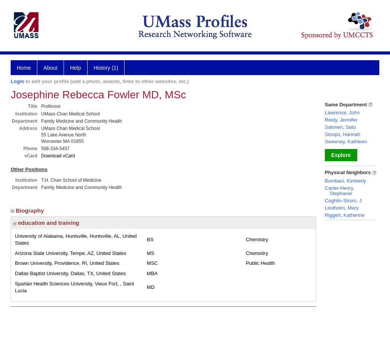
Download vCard (58, 156)
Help (75, 68)
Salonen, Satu (340, 127)
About (50, 68)
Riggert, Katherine (345, 215)
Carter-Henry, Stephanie (340, 190)
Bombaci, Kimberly (345, 181)
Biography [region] (28, 210)
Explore (341, 155)
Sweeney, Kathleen (346, 141)
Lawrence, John (342, 112)
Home (24, 68)
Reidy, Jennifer (341, 120)
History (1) (106, 68)
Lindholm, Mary (342, 208)
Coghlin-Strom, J (343, 200)
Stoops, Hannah (342, 134)
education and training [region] (46, 222)
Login (17, 81)
